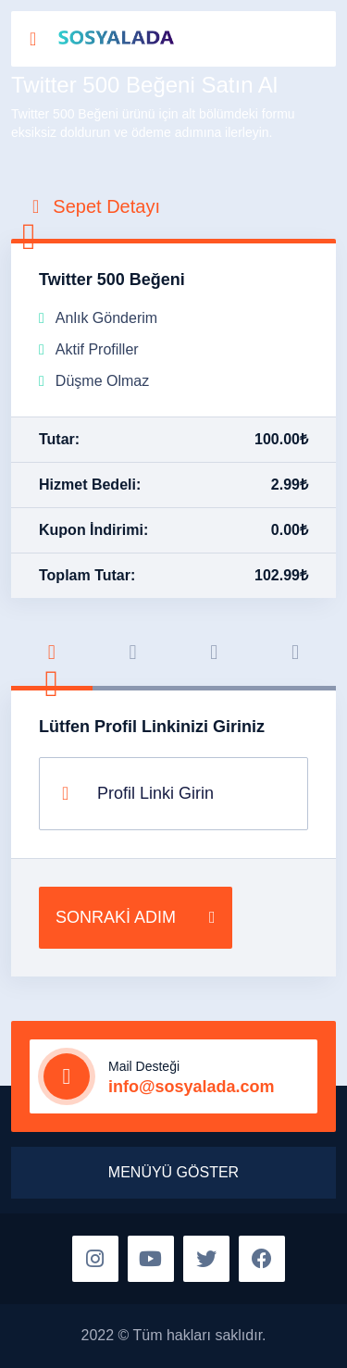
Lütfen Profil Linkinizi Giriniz (152, 726)
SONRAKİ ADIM (136, 917)
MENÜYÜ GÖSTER (173, 1172)
